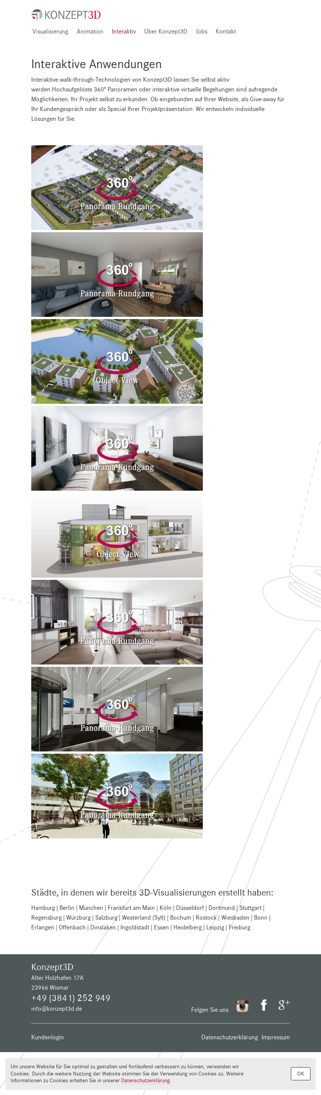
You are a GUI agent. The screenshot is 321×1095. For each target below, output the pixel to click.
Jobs (201, 31)
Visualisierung (50, 31)
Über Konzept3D (165, 31)
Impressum (276, 1037)
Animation (90, 31)
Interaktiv (124, 31)
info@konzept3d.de (56, 1008)
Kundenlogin (47, 1037)
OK (300, 1074)
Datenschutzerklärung (229, 1037)
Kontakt (226, 31)
